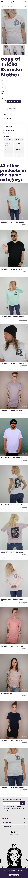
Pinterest (13, 108)
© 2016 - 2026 (14, 834)
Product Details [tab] (8, 126)
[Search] (14, 6)
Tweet (10, 108)
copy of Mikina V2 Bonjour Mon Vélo (12, 317)
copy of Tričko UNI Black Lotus (12, 363)
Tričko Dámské (6, 693)
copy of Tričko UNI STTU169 (11, 269)
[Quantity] (3, 101)
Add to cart (13, 101)
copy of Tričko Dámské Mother (12, 222)
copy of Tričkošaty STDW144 (12, 410)
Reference (6, 130)
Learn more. (18, 872)
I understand (14, 875)
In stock (5, 133)
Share (6, 108)
